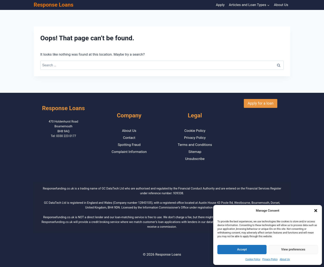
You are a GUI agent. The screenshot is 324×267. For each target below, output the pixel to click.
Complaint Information (129, 152)
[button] (316, 211)
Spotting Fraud (129, 145)
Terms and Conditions (195, 145)
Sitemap (194, 152)
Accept (242, 249)
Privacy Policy (270, 259)
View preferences (293, 249)
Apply (220, 5)
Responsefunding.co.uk (58, 188)
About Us (285, 259)
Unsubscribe (195, 159)
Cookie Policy (252, 259)
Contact (129, 138)
